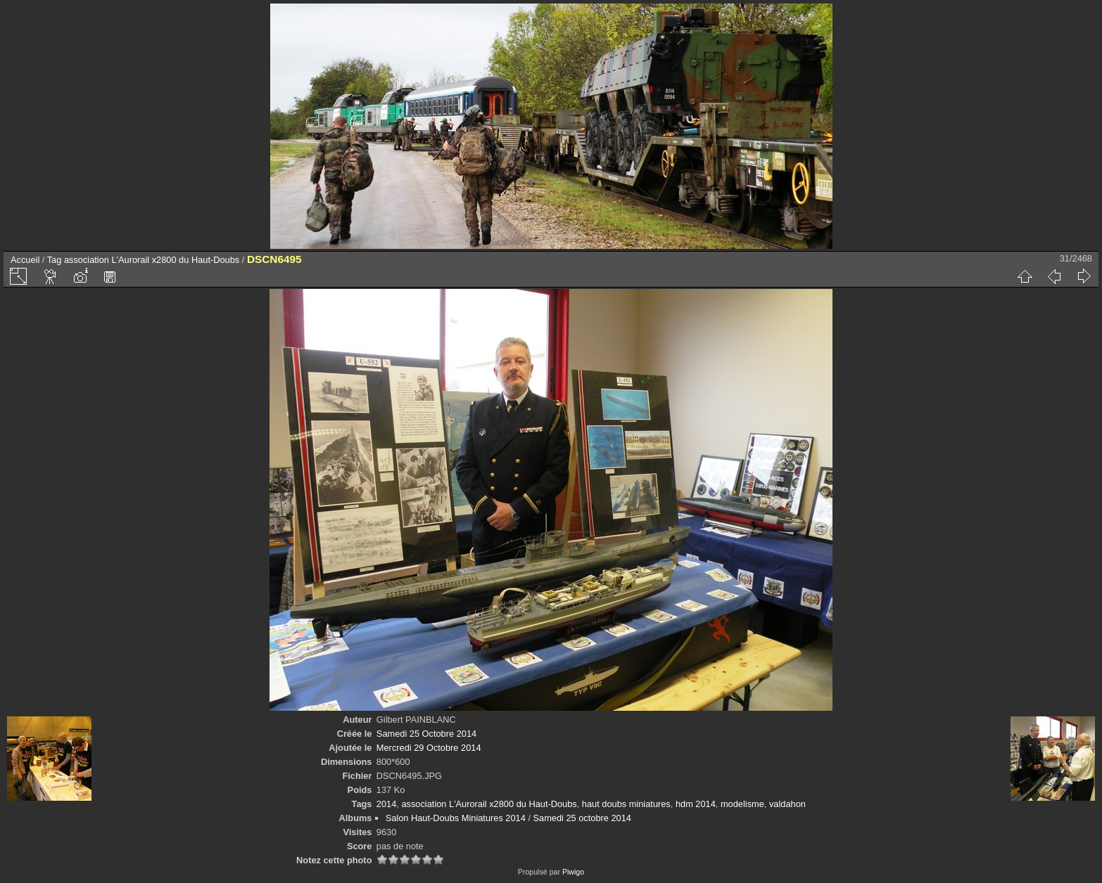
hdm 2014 (696, 804)
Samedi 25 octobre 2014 (582, 818)
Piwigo (573, 872)
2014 (386, 804)
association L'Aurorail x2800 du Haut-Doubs (151, 259)
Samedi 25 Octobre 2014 (426, 733)
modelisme (742, 804)
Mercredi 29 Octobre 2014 (428, 747)
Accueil (25, 259)
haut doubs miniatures (626, 804)
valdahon (787, 804)
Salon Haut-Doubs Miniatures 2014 (456, 818)
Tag (54, 259)
